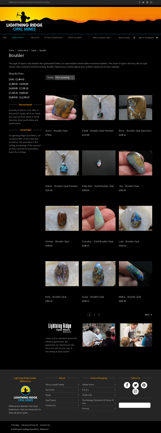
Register (150, 37)
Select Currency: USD (102, 37)
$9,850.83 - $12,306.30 (19, 97)
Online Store (19, 37)
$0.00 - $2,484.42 (16, 79)
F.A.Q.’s (85, 389)
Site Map (15, 425)
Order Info (87, 395)
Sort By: (50, 77)
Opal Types (50, 400)
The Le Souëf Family (54, 384)
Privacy (85, 408)
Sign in (141, 37)
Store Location (124, 37)
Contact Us (50, 405)
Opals (48, 395)
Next (148, 314)
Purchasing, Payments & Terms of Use (98, 402)
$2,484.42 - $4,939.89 (18, 83)
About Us (35, 37)
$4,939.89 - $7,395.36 (18, 88)
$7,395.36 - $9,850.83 (18, 92)
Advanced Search (29, 425)
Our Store (50, 389)
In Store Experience (53, 37)
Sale (5, 37)
